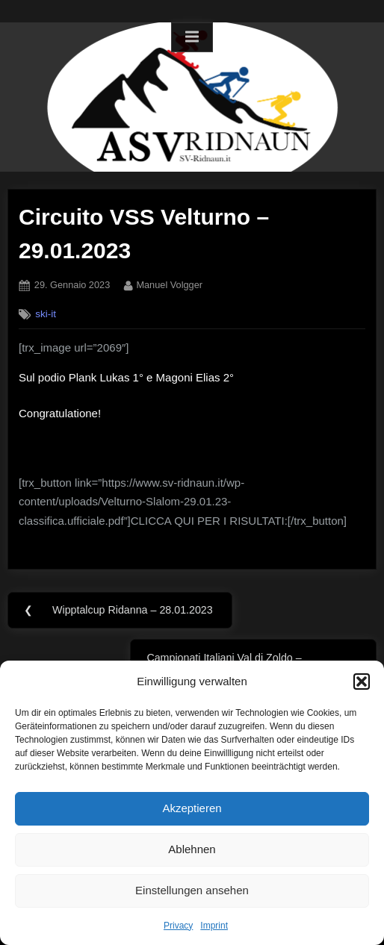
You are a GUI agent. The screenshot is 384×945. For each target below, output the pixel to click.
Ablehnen (191, 849)
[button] (361, 681)
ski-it (45, 313)
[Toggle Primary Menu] (192, 37)
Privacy (178, 925)
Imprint (214, 925)
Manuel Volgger (169, 283)
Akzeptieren (191, 808)
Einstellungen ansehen (192, 890)
